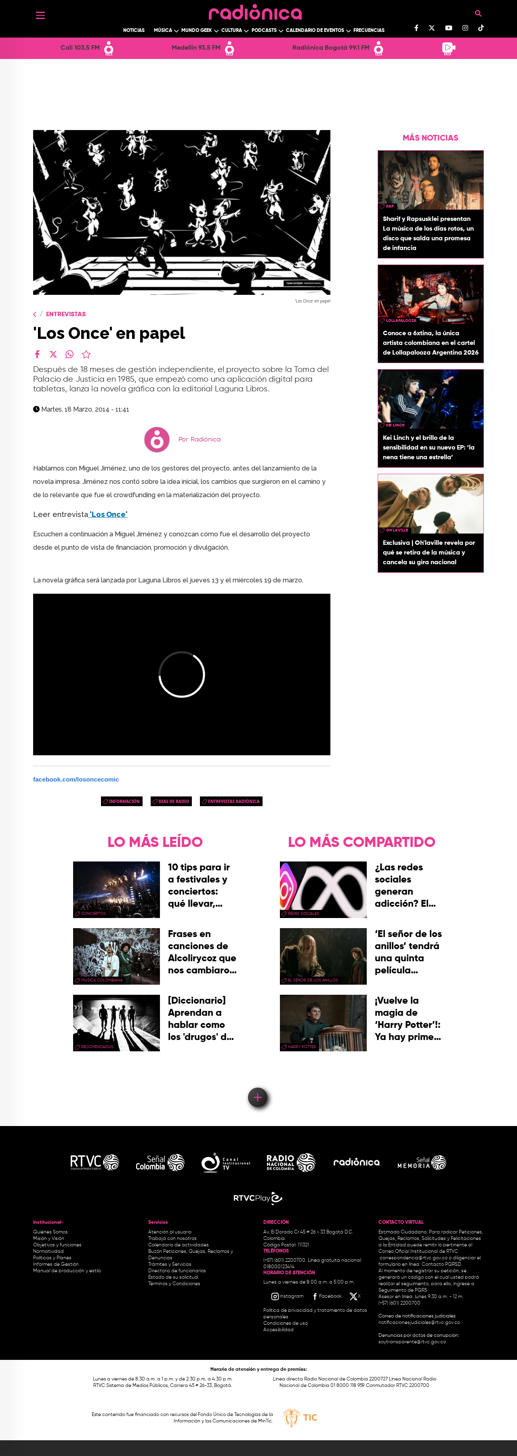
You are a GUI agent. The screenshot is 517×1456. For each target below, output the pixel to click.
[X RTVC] (355, 1296)
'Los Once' (108, 514)
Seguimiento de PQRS (402, 1290)
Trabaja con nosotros (172, 1238)
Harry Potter (302, 1047)
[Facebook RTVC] (326, 1296)
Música (163, 30)
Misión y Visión (48, 1238)
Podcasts (264, 30)
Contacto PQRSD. (442, 1264)
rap (390, 206)
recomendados (97, 1047)
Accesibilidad (279, 1330)
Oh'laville (397, 530)
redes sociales (303, 914)
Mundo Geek (196, 30)
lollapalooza (401, 321)
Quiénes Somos (50, 1232)
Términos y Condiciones (174, 1284)
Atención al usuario (169, 1232)
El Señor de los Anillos (313, 980)
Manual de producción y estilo (67, 1271)
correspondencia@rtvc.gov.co (414, 1258)
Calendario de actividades (178, 1245)
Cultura (231, 30)
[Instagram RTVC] (287, 1296)
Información (124, 801)
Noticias (134, 30)
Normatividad (48, 1251)
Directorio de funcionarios (177, 1271)
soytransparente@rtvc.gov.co (412, 1342)
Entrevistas (66, 314)
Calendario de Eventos (315, 30)
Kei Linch (395, 425)
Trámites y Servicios (169, 1264)
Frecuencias (369, 30)
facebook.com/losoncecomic (76, 779)
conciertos (93, 914)
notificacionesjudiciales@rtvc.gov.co (419, 1322)
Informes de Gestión (56, 1264)
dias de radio (174, 801)
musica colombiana (101, 980)
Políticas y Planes (52, 1258)
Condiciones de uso (285, 1323)
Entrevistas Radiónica (234, 801)
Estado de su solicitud (173, 1277)
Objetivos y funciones (57, 1245)
